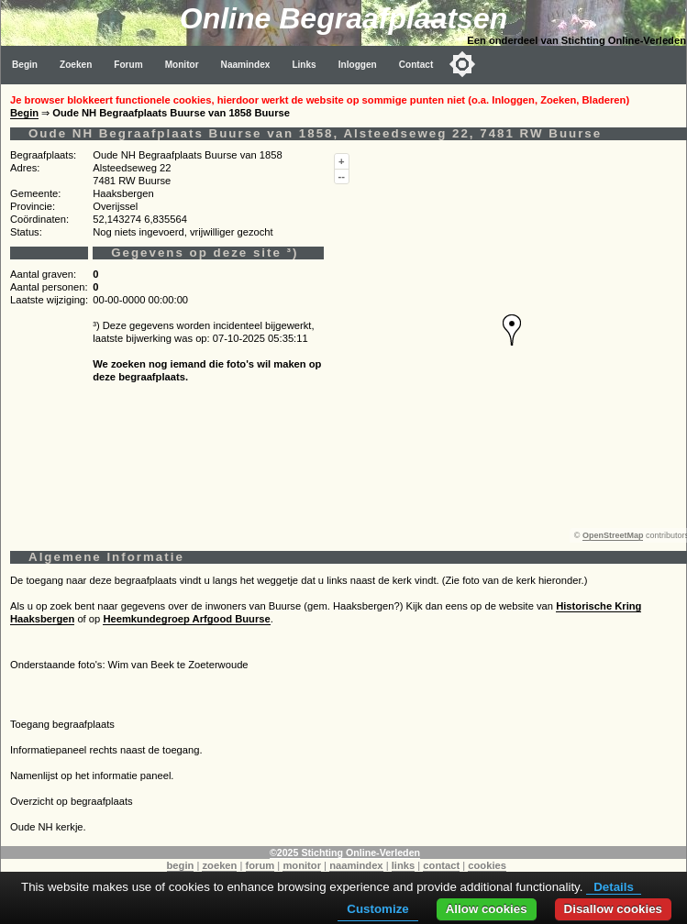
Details (613, 887)
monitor (302, 865)
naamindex (355, 865)
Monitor (182, 65)
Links (304, 65)
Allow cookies (486, 909)
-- (341, 176)
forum (260, 865)
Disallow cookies (613, 909)
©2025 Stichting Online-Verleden (345, 852)
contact (441, 865)
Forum (128, 65)
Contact (416, 65)
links (404, 865)
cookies (487, 865)
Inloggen (357, 65)
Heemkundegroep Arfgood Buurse (186, 618)
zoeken (219, 865)
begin (180, 865)
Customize (377, 909)
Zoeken (76, 65)
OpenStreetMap (613, 535)
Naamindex (246, 65)
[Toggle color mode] (462, 64)
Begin (25, 65)
